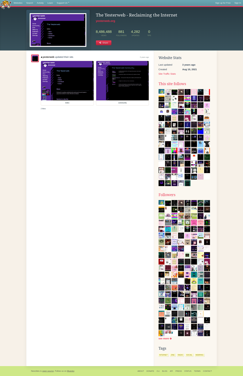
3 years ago (144, 57)
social (189, 355)
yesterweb (47, 57)
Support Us (63, 3)
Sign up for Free (223, 3)
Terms (197, 371)
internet (163, 355)
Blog (164, 371)
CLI (158, 371)
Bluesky (70, 371)
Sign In (237, 3)
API (171, 371)
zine (173, 355)
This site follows (172, 84)
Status (187, 371)
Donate (150, 371)
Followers (167, 195)
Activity (40, 3)
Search (29, 3)
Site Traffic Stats (167, 73)
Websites (18, 3)
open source (48, 371)
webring (199, 355)
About (140, 371)
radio (180, 355)
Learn (50, 3)
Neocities (35, 371)
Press (178, 371)
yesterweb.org (105, 21)
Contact (207, 371)
